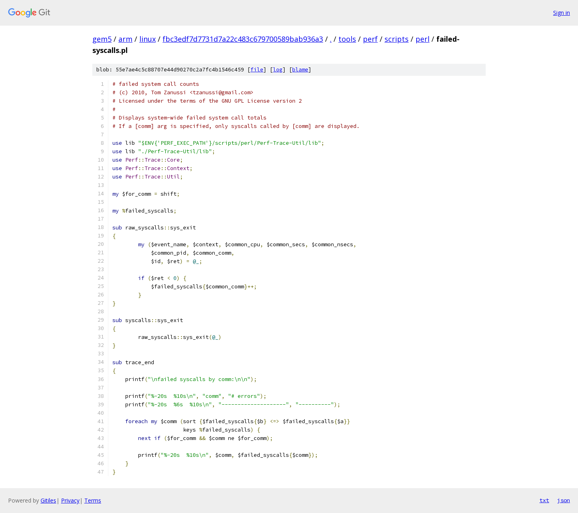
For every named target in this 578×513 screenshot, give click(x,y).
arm (125, 39)
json (563, 500)
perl (422, 39)
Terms (92, 500)
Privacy (70, 500)
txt (544, 500)
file (256, 69)
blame (300, 69)
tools (347, 39)
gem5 (102, 39)
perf (370, 39)
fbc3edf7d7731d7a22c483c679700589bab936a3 (243, 39)
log (278, 69)
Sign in (561, 12)
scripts (397, 39)
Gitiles (48, 500)
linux (147, 39)
